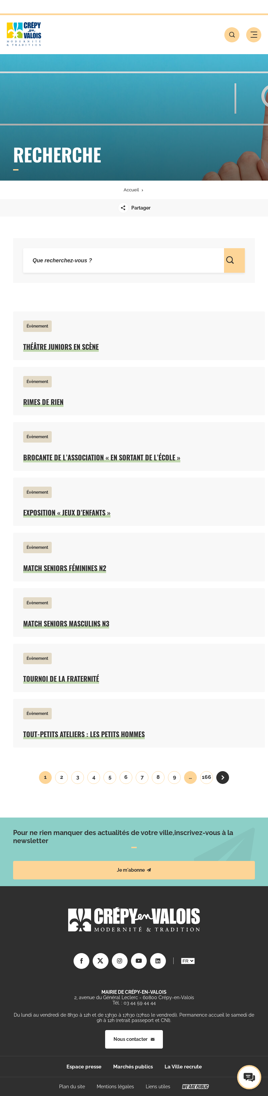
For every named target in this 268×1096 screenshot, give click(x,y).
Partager (134, 207)
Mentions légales (115, 1086)
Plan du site (72, 1086)
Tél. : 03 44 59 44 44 (134, 1003)
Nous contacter (134, 1039)
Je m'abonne (134, 870)
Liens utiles (158, 1086)
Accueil (131, 189)
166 (206, 777)
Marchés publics (133, 1067)
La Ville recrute (183, 1067)
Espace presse (83, 1067)
